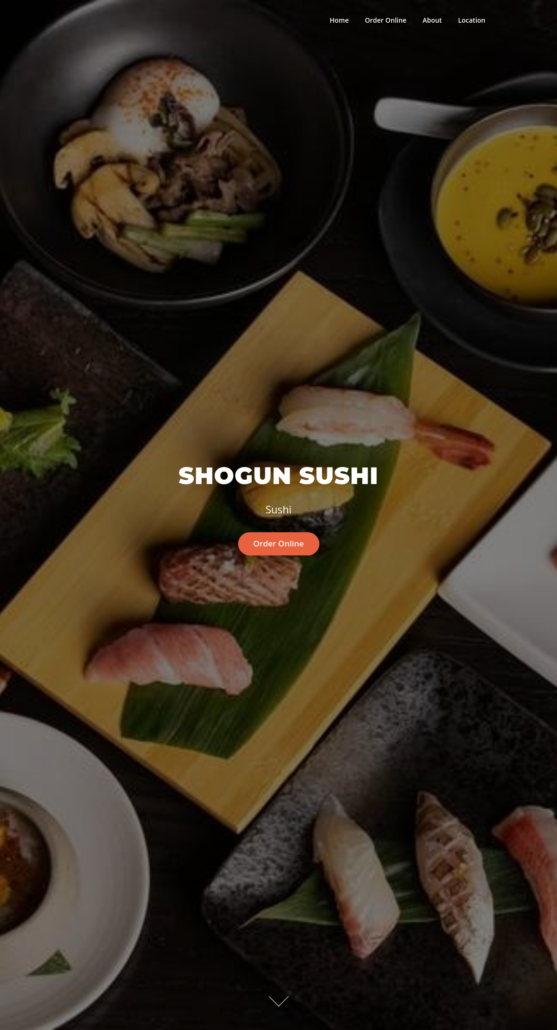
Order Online (385, 20)
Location (471, 20)
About (432, 20)
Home (339, 20)
